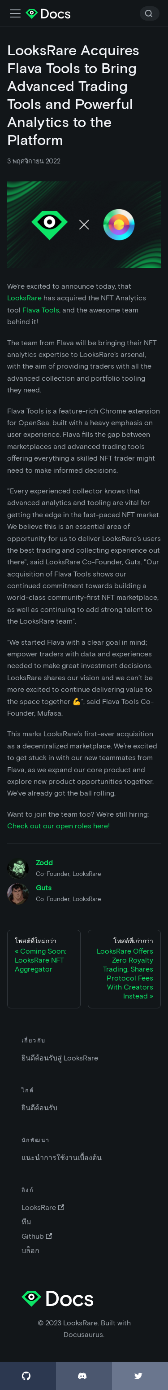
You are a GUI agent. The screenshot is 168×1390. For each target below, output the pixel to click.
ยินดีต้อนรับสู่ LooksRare (60, 1058)
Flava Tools (40, 310)
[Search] (149, 13)
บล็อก (30, 1250)
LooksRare (24, 298)
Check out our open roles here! (58, 826)
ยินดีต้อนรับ (39, 1108)
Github (37, 1236)
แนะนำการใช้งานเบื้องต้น (62, 1157)
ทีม (26, 1222)
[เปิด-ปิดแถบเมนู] (15, 13)
